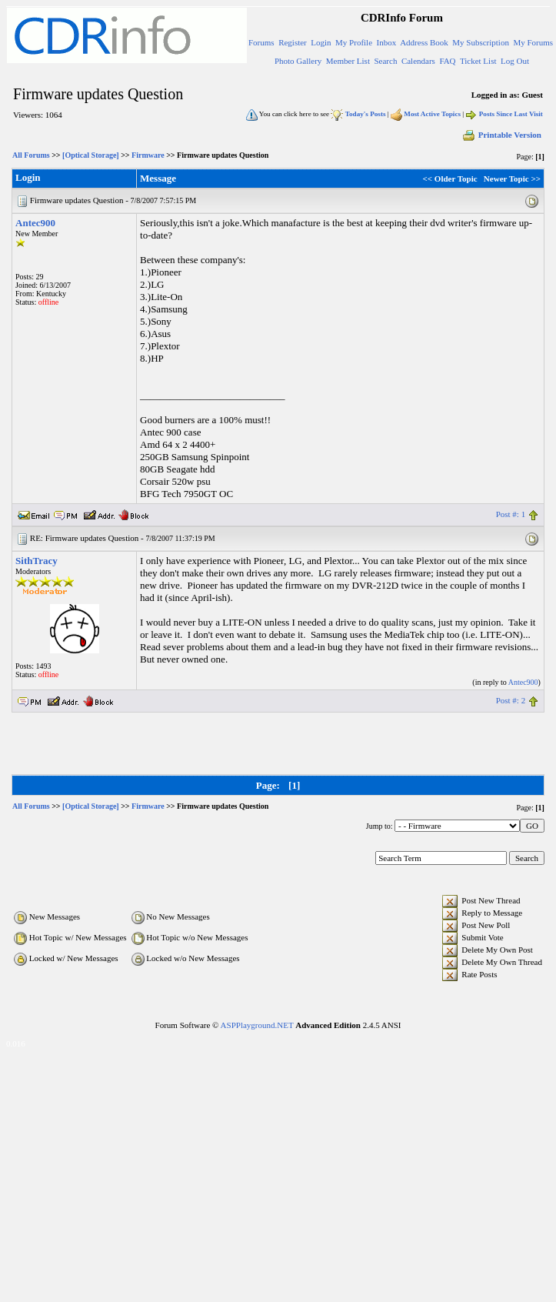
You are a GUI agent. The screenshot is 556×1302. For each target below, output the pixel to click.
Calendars (418, 60)
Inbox (387, 42)
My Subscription (480, 42)
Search (385, 60)
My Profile (353, 42)
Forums (261, 42)
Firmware (148, 155)
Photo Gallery (298, 60)
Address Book (424, 42)
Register (292, 42)
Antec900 (35, 223)
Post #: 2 (511, 700)
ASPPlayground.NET (257, 1025)
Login (321, 42)
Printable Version (501, 134)
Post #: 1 (511, 514)
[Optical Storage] (90, 155)
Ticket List (478, 60)
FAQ (447, 60)
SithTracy (36, 560)
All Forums (31, 155)
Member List (348, 60)
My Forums (533, 42)
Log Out (515, 60)
